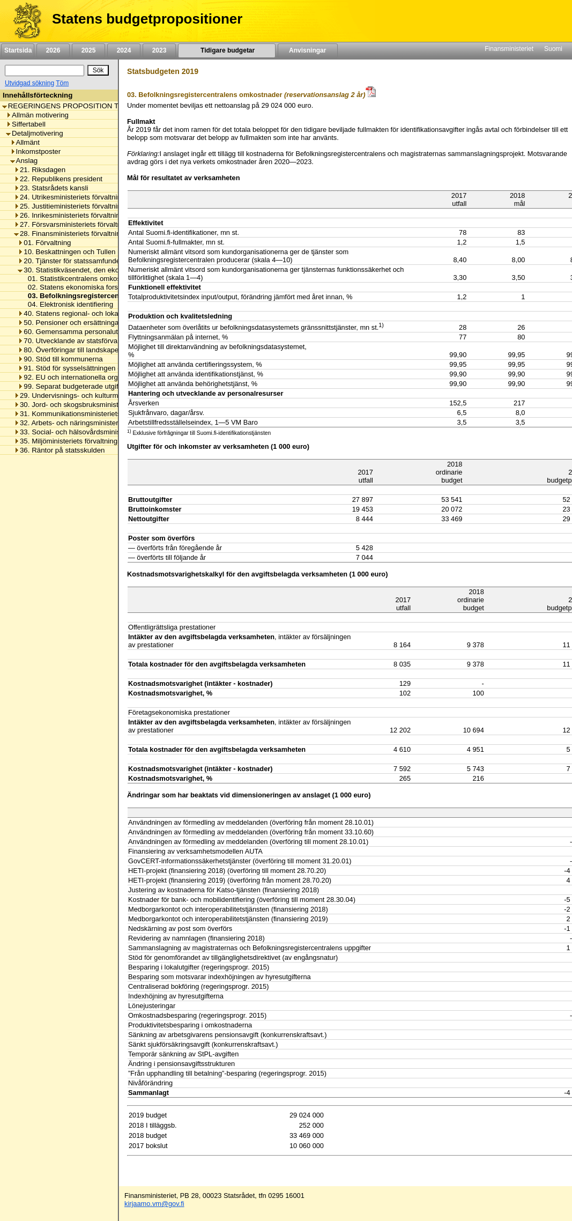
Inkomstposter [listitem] (35, 151)
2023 (159, 50)
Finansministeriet (509, 49)
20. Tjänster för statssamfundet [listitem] (70, 261)
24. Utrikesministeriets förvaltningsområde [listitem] (83, 197)
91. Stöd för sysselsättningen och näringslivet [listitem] (92, 368)
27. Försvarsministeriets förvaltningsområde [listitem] (86, 224)
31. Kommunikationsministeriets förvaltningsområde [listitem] (98, 414)
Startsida (17, 50)
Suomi (553, 49)
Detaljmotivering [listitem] (34, 133)
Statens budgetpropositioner (147, 19)
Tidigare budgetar (226, 50)
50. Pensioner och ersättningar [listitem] (69, 323)
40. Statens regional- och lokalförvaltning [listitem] (85, 313)
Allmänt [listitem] (25, 142)
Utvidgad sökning (29, 83)
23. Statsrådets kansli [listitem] (51, 188)
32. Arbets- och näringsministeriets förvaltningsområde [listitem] (103, 423)
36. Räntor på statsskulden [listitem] (59, 450)
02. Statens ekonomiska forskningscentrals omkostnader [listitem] (114, 287)
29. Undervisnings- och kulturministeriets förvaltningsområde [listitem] (112, 395)
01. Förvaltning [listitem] (44, 243)
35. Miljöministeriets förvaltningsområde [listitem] (79, 441)
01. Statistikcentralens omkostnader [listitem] (81, 279)
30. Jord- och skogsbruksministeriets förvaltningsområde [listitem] (106, 405)
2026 (53, 50)
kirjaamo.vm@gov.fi (154, 1204)
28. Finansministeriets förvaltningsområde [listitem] (83, 234)
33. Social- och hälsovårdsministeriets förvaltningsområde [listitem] (108, 432)
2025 (88, 50)
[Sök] (44, 70)
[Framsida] (23, 21)
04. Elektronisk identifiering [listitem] (67, 304)
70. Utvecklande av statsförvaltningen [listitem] (80, 341)
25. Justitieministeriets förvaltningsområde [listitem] (83, 206)
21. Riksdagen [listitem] (39, 170)
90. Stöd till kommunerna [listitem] (60, 359)
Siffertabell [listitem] (26, 124)
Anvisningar (308, 50)
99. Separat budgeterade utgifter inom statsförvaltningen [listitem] (110, 386)
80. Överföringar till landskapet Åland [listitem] (79, 350)
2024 (124, 50)
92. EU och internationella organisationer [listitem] (85, 377)
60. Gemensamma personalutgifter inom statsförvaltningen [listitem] (113, 332)
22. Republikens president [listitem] (58, 179)
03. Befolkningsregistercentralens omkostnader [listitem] (106, 296)
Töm (62, 83)
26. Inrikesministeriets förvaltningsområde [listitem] (83, 215)
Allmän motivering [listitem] (37, 115)
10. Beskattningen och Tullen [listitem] (66, 252)
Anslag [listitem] (24, 161)
